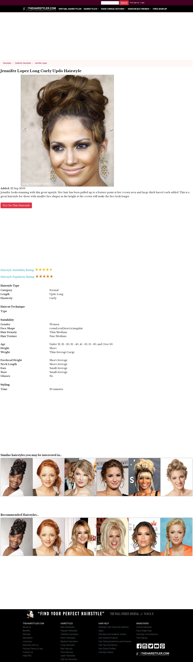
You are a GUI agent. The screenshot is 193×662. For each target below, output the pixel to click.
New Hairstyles (67, 627)
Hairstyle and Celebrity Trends (112, 634)
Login (142, 3)
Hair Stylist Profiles (107, 648)
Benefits (26, 630)
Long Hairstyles (68, 645)
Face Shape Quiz (144, 630)
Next (110, 130)
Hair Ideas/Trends (138, 9)
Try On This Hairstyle (16, 205)
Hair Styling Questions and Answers (115, 641)
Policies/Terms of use (33, 648)
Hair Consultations (112, 9)
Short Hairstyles (68, 638)
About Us (27, 627)
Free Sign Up (134, 3)
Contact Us (28, 652)
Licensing (27, 641)
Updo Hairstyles (68, 655)
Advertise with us (31, 645)
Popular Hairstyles (69, 630)
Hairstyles (90, 9)
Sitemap (26, 634)
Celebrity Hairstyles (69, 634)
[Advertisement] (96, 37)
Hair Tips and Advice (108, 645)
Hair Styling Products (108, 638)
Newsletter (28, 638)
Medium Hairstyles (69, 641)
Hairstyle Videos (106, 652)
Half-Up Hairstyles (69, 659)
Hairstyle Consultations (147, 634)
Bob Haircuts (67, 648)
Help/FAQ (27, 655)
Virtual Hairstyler (70, 9)
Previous (23, 130)
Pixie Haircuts (67, 652)
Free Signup (141, 638)
